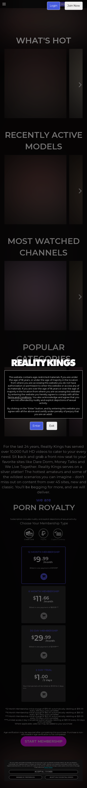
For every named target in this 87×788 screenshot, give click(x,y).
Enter (36, 425)
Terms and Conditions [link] (19, 397)
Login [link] (53, 5)
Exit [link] (51, 425)
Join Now (73, 5)
